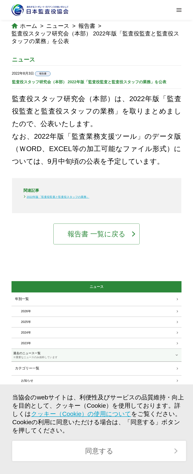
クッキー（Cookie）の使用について (81, 413)
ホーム (28, 26)
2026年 (26, 311)
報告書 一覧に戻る (96, 234)
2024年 (26, 332)
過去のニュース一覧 (96, 355)
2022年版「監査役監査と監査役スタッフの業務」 (57, 197)
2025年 (26, 322)
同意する (99, 451)
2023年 (26, 343)
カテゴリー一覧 (27, 368)
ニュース (57, 26)
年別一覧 (22, 299)
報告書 (86, 26)
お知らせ (27, 380)
